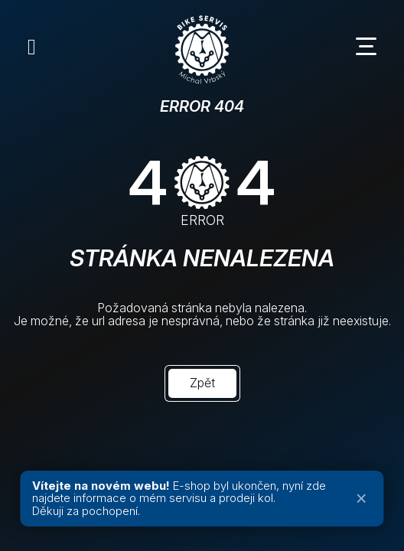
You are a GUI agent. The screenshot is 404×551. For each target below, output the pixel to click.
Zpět (202, 382)
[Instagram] (32, 46)
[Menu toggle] (372, 46)
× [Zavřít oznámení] (361, 498)
